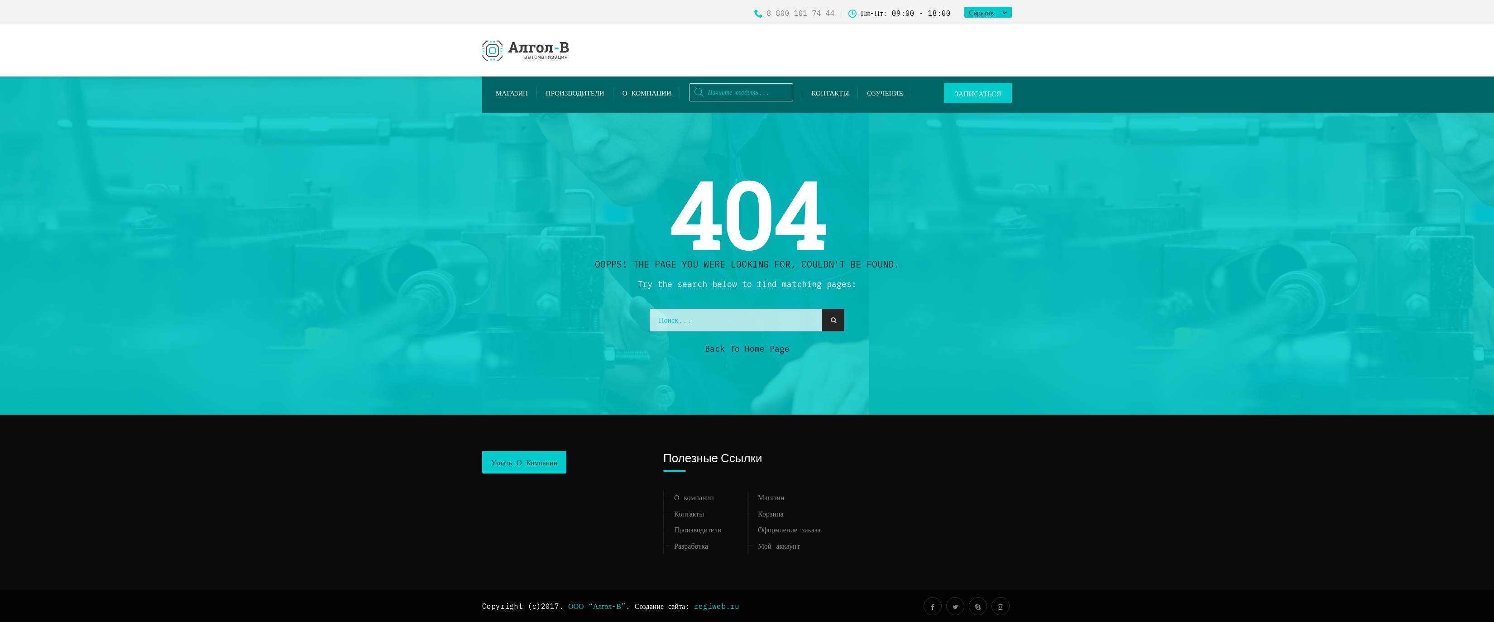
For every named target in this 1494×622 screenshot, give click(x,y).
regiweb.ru (716, 606)
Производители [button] (575, 93)
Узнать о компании (524, 462)
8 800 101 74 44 (794, 13)
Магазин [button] (512, 93)
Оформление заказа (789, 529)
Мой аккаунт (779, 545)
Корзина (771, 513)
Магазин (771, 497)
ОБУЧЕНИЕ (885, 93)
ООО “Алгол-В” (597, 606)
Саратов (981, 12)
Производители (698, 529)
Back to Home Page (747, 349)
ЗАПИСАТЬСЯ (978, 93)
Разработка (691, 545)
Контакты (830, 93)
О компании (646, 93)
